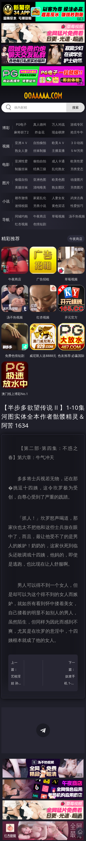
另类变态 (76, 169)
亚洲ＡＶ (21, 143)
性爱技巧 (76, 205)
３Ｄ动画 (76, 143)
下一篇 (69, 673)
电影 (6, 164)
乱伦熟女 (58, 169)
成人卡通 (58, 161)
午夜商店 (39, 216)
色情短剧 (39, 224)
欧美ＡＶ (58, 143)
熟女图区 (58, 187)
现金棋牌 (58, 132)
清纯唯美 (39, 187)
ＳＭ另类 (76, 150)
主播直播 (58, 150)
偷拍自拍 (39, 161)
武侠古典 (76, 198)
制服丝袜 (21, 169)
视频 (6, 146)
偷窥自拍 (21, 179)
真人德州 (39, 124)
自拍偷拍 (39, 143)
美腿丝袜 (21, 187)
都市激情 (21, 198)
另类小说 (39, 205)
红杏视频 (21, 224)
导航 (6, 219)
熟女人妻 (21, 150)
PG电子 (21, 124)
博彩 (6, 127)
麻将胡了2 (21, 132)
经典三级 (39, 169)
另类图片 (76, 187)
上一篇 (16, 673)
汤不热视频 (77, 216)
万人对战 (58, 124)
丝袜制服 (39, 150)
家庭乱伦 (39, 198)
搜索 (75, 107)
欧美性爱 (76, 161)
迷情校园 (21, 205)
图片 (6, 182)
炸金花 (39, 132)
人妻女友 (58, 198)
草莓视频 (58, 216)
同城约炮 (21, 216)
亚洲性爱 (21, 161)
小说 (6, 201)
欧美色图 (58, 179)
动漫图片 (76, 179)
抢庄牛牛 (76, 132)
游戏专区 (76, 124)
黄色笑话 (58, 205)
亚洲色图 (39, 179)
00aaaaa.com (43, 95)
